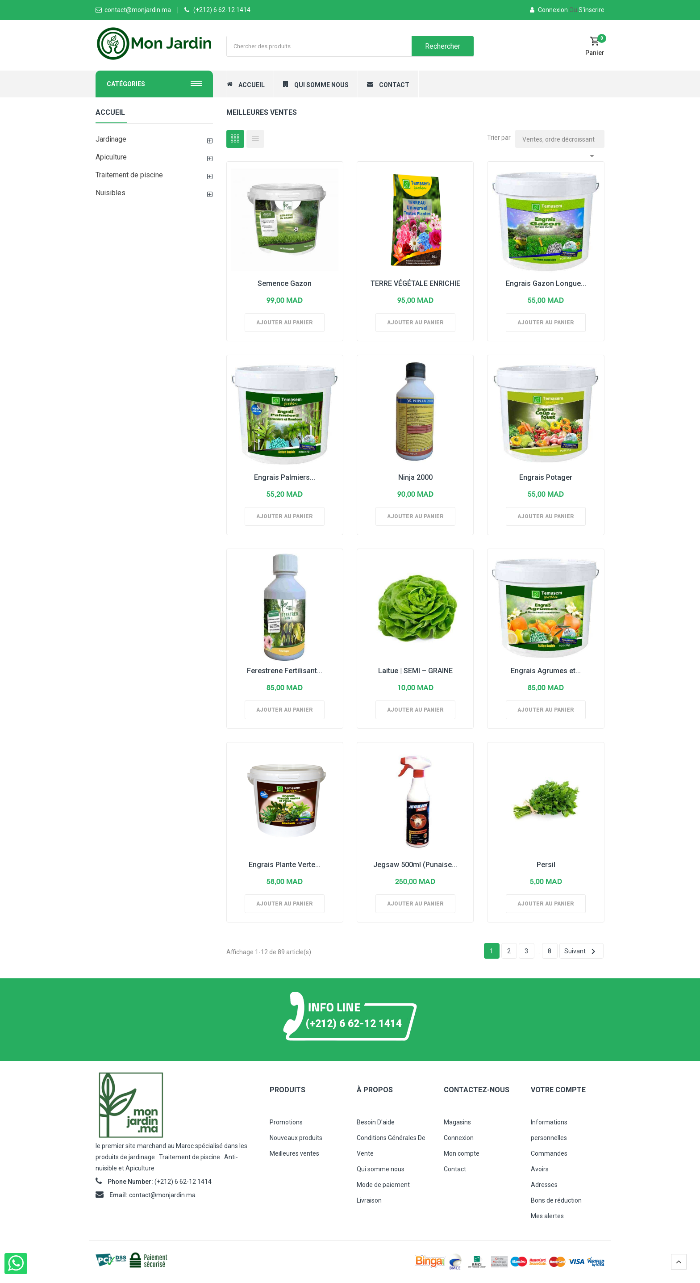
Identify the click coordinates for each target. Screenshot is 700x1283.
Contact (455, 1169)
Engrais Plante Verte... (285, 864)
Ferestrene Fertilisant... (284, 671)
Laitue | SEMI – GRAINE (415, 671)
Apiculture (111, 157)
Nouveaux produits (296, 1137)
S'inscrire (586, 9)
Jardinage (111, 139)
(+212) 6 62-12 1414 (221, 9)
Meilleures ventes (294, 1153)
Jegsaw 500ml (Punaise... (415, 864)
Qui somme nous (380, 1169)
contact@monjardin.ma (162, 1195)
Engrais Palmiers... (284, 477)
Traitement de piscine (129, 175)
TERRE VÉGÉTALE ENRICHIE (415, 283)
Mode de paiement (383, 1184)
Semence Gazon (285, 283)
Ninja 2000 (415, 477)
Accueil (110, 113)
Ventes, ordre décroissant (559, 142)
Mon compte (461, 1153)
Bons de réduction (556, 1200)
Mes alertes (547, 1216)
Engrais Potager (545, 477)
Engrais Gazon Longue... (546, 283)
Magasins (457, 1122)
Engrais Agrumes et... (546, 671)
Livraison (369, 1200)
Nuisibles (110, 193)
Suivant (581, 951)
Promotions (286, 1122)
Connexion (549, 9)
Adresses (544, 1184)
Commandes (549, 1153)
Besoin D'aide (376, 1122)
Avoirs (540, 1169)
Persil (546, 864)
